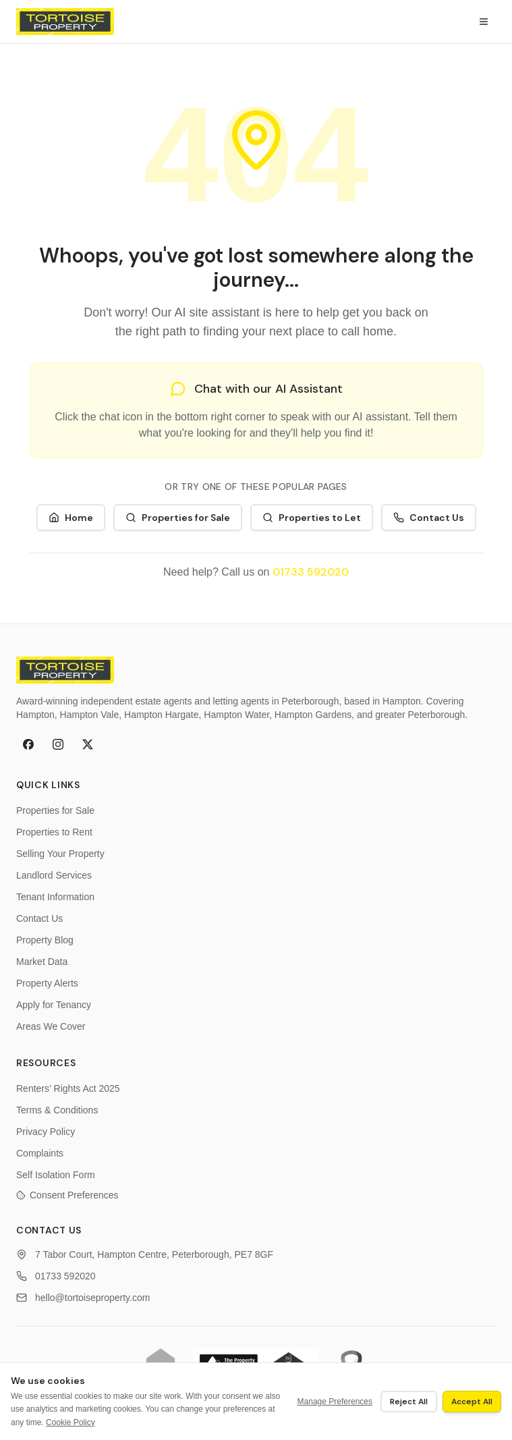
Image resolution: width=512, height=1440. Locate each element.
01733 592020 (311, 572)
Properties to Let (311, 517)
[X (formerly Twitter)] (88, 744)
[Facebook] (28, 744)
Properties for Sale (177, 517)
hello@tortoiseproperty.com (92, 1297)
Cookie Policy (70, 1422)
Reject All (409, 1401)
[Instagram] (58, 744)
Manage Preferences (334, 1401)
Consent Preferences (67, 1195)
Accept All (471, 1401)
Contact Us (428, 517)
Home (71, 517)
